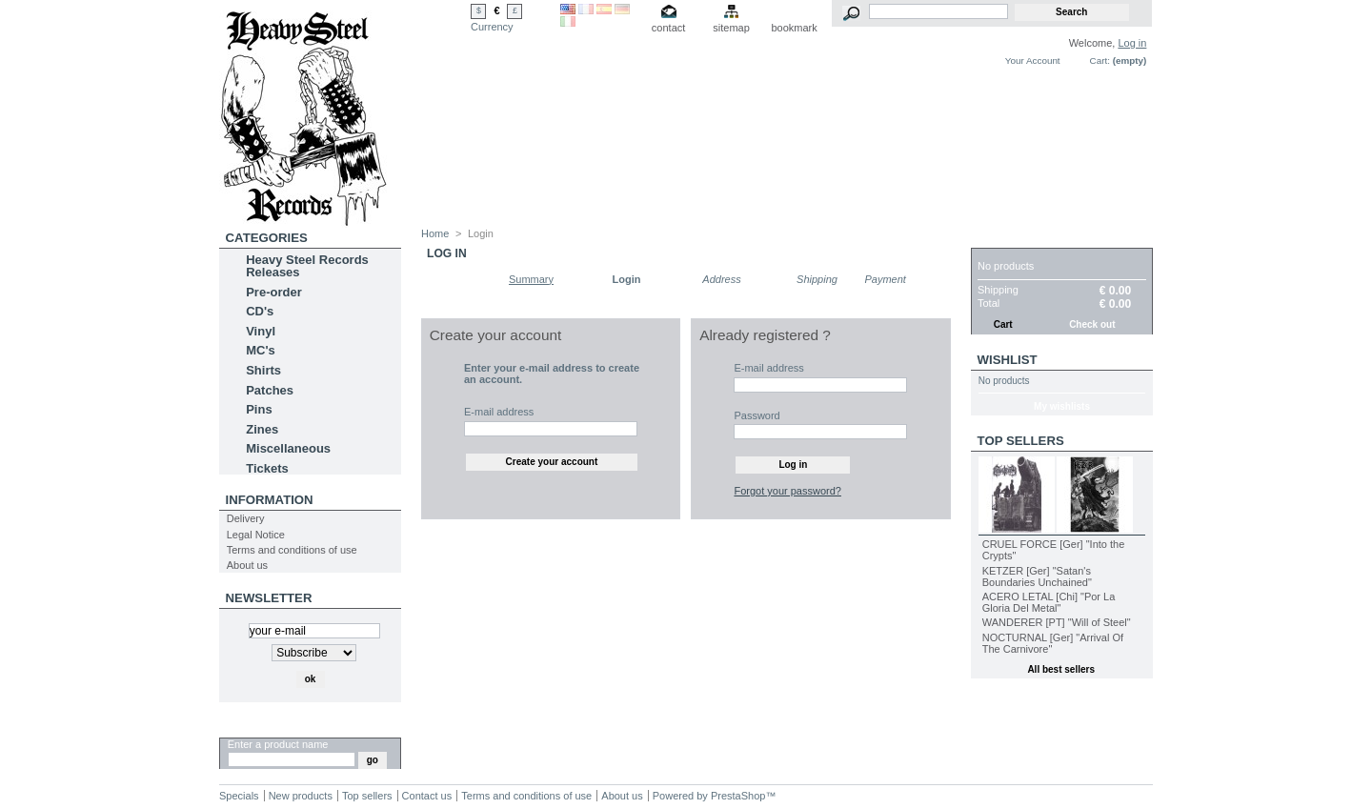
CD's (259, 311)
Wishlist (1008, 360)
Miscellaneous (288, 448)
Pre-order (274, 292)
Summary (531, 279)
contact (668, 27)
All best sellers (1061, 669)
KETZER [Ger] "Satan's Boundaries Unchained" (1037, 576)
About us (247, 565)
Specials (239, 795)
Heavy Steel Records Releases (307, 266)
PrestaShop (738, 795)
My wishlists (1062, 406)
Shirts (263, 370)
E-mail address (499, 411)
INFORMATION (269, 500)
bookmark (794, 27)
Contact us (427, 795)
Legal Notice (256, 534)
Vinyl (260, 331)
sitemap (731, 27)
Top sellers (1021, 441)
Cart (995, 238)
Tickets (267, 468)
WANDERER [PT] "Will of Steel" (1056, 622)
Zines (262, 429)
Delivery (246, 518)
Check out (1092, 324)
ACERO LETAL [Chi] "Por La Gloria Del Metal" (1049, 602)
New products (301, 795)
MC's (260, 350)
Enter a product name (278, 744)
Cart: (1100, 60)
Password (756, 415)
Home (435, 233)
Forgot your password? (787, 490)
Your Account (1032, 60)
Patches (269, 390)
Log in (1132, 43)
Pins (259, 409)
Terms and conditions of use (292, 550)
